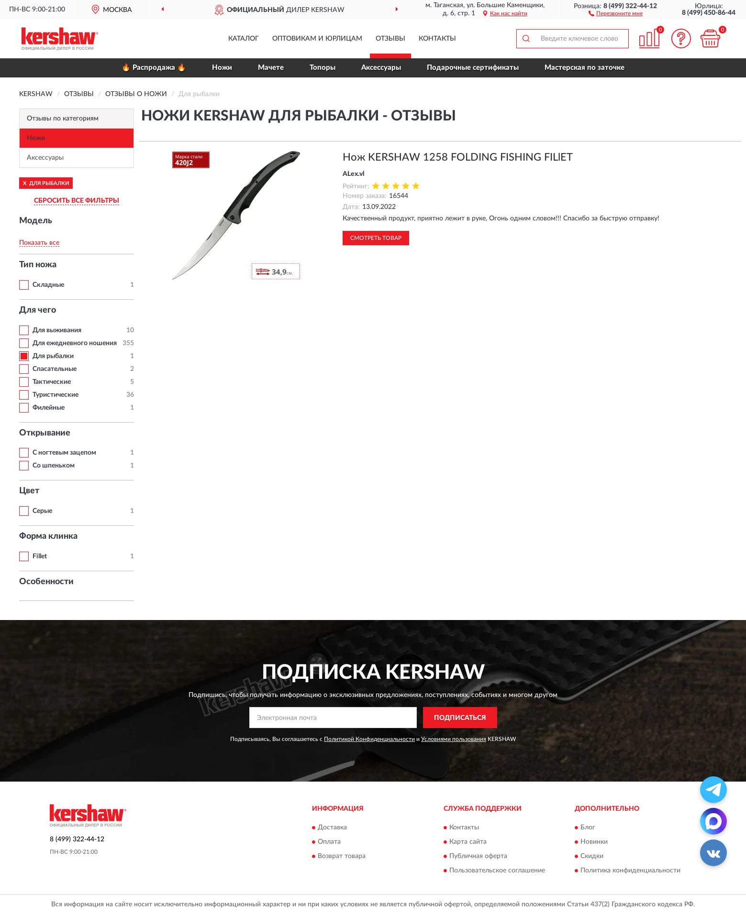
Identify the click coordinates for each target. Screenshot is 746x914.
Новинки (594, 841)
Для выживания (57, 330)
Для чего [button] (37, 310)
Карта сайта (468, 841)
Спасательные (55, 369)
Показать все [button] (39, 242)
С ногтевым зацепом (64, 452)
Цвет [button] (29, 491)
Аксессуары (381, 67)
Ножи (222, 67)
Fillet (40, 556)
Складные (48, 285)
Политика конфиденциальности (630, 870)
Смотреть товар (375, 238)
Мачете (271, 67)
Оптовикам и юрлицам (317, 38)
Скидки (591, 856)
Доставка (332, 827)
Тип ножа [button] (37, 265)
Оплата (329, 841)
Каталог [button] (243, 38)
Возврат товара (342, 856)
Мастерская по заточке (584, 67)
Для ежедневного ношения (75, 343)
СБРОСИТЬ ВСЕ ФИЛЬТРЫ (76, 200)
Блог (587, 827)
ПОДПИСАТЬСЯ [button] (460, 718)
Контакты (437, 38)
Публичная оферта (478, 856)
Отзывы (390, 38)
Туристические (55, 395)
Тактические (52, 382)
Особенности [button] (46, 581)
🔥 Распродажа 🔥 (154, 67)
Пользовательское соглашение (497, 870)
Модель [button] (35, 221)
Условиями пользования (453, 739)
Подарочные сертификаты (473, 67)
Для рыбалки (53, 356)
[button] (616, 13)
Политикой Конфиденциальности (369, 739)
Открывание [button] (44, 433)
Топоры (322, 67)
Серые (42, 511)
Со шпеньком (54, 465)
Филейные (49, 407)
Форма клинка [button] (48, 536)
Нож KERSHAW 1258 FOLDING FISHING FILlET (458, 157)
